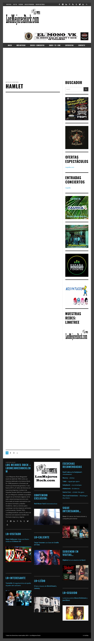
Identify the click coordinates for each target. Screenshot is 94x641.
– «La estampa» (72, 485)
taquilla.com (69, 167)
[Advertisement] (47, 64)
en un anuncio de (74, 560)
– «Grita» (69, 478)
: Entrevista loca (45, 504)
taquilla (68, 188)
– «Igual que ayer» (71, 481)
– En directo (71, 489)
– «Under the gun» (73, 492)
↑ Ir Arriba (85, 635)
